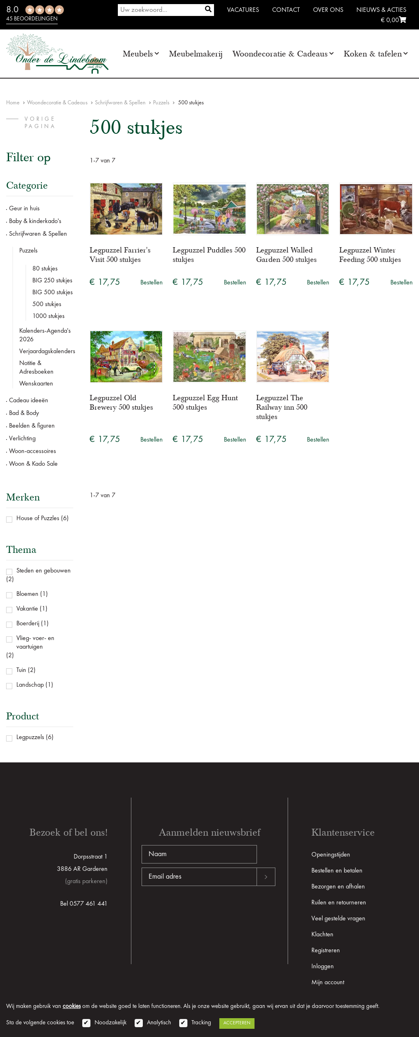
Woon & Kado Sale (33, 464)
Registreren (325, 950)
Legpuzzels (30, 737)
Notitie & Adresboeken (36, 367)
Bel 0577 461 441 (84, 904)
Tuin (21, 670)
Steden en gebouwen (43, 571)
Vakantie (27, 609)
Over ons (328, 10)
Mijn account (327, 982)
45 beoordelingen (32, 19)
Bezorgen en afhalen (338, 887)
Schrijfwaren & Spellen (120, 103)
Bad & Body (24, 413)
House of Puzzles (37, 518)
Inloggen (322, 966)
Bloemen (27, 594)
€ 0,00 (393, 20)
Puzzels (161, 103)
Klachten (322, 934)
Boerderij (27, 623)
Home (13, 103)
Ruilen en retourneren (338, 902)
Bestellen (151, 283)
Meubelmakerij (196, 54)
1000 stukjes (48, 316)
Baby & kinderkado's (35, 221)
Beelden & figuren (32, 426)
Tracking (201, 1023)
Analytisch (159, 1023)
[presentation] (204, 912)
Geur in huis (24, 208)
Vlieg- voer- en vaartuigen (35, 642)
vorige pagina (40, 122)
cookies (72, 1006)
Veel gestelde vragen (338, 918)
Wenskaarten (36, 384)
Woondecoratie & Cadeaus (280, 54)
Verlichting (22, 438)
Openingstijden (330, 855)
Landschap (30, 685)
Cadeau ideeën (28, 400)
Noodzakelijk (110, 1023)
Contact (286, 10)
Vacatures (243, 10)
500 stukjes (46, 304)
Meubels (138, 54)
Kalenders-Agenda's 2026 (45, 335)
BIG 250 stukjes (52, 280)
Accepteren (236, 1023)
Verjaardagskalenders (46, 351)
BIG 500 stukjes (52, 292)
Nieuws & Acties (381, 10)
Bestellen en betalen (337, 871)
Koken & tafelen (373, 54)
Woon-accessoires (32, 451)
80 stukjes (45, 269)
